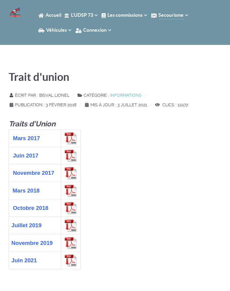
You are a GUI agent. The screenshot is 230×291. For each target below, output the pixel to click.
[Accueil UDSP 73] (14, 12)
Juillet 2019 (26, 225)
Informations (126, 95)
